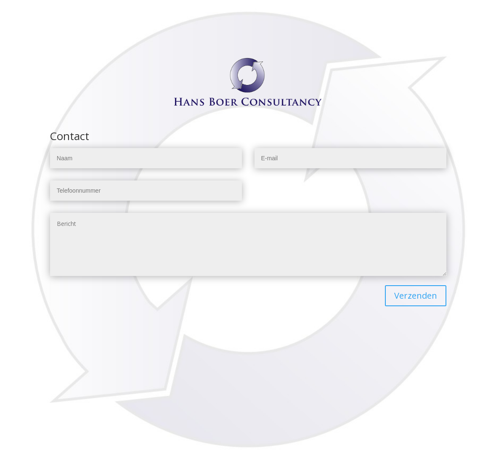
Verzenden (415, 295)
